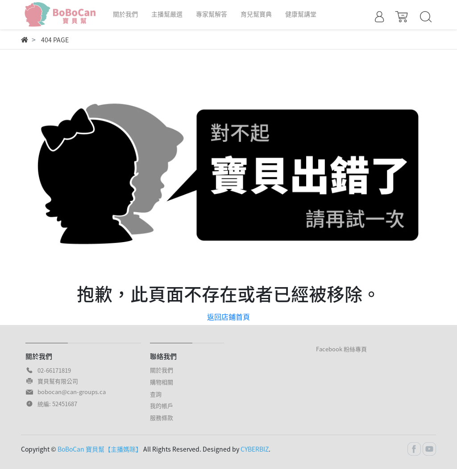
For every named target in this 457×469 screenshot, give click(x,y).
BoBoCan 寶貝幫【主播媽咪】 (100, 448)
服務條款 (161, 417)
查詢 (156, 394)
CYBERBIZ (255, 448)
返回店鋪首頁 (228, 316)
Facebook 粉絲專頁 (341, 349)
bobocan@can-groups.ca (71, 391)
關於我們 (161, 370)
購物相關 (161, 382)
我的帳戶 (161, 405)
